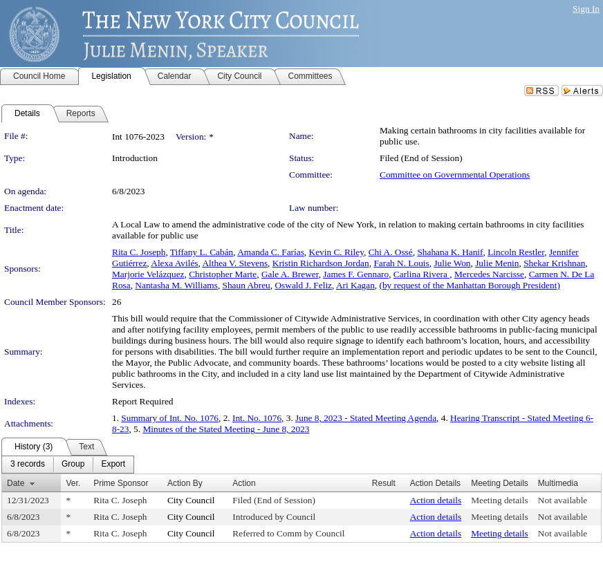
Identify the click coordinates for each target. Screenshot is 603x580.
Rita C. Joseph (138, 252)
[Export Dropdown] (113, 464)
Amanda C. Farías (270, 252)
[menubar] (67, 465)
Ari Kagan (355, 285)
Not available (562, 500)
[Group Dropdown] (73, 464)
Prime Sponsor (120, 483)
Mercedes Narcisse (489, 274)
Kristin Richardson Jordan (320, 263)
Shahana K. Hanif (450, 252)
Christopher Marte (223, 274)
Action (243, 483)
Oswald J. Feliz (303, 285)
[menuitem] (27, 464)
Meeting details (499, 500)
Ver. (73, 483)
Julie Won (452, 263)
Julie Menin (497, 263)
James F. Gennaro (356, 274)
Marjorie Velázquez (148, 274)
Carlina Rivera (421, 274)
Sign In (586, 8)
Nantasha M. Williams (176, 285)
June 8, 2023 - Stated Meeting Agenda (365, 418)
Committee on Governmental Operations (455, 174)
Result (384, 483)
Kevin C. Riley (336, 252)
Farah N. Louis (401, 263)
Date (15, 483)
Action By (185, 483)
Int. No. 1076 (256, 418)
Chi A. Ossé (391, 252)
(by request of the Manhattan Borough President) (470, 285)
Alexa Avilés (174, 263)
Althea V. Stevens (235, 263)
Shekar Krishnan (554, 263)
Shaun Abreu (246, 285)
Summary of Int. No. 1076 (170, 418)
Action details (435, 500)
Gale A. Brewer (290, 274)
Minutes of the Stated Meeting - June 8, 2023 (225, 429)
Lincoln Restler (516, 252)
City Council (191, 500)
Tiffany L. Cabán (201, 252)
